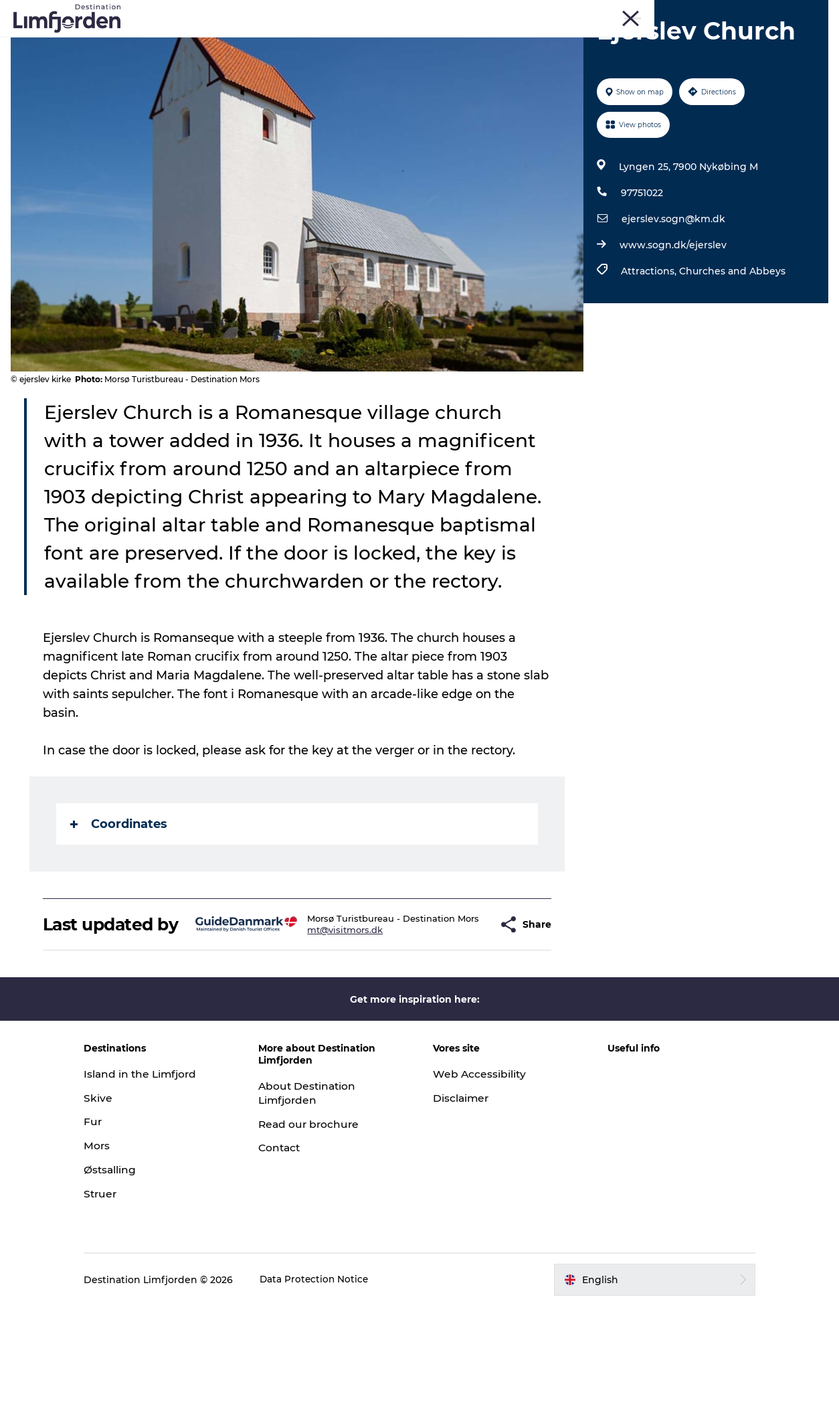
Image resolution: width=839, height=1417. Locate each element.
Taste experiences (338, 43)
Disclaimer (461, 1209)
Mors (740, 12)
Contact (290, 1258)
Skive (706, 12)
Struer (775, 12)
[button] (461, 1026)
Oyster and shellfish (454, 43)
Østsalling (130, 1280)
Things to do (187, 43)
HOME (814, 12)
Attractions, (649, 335)
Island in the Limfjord (162, 1185)
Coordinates (119, 915)
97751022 (641, 256)
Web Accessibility (480, 1185)
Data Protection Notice (335, 1391)
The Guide (658, 43)
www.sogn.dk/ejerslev (671, 309)
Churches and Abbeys (731, 335)
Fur (676, 12)
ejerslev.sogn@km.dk (672, 282)
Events (256, 43)
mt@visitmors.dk (322, 1036)
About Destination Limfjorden (318, 1204)
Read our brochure (320, 1235)
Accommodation (568, 43)
